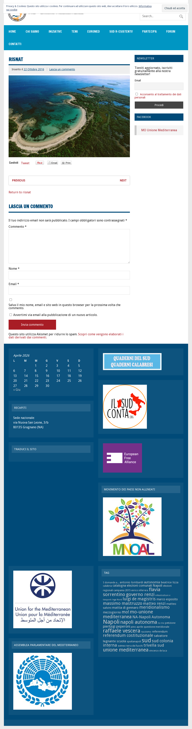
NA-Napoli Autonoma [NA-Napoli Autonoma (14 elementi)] (151, 617)
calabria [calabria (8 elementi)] (107, 585)
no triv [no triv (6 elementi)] (161, 623)
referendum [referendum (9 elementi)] (160, 631)
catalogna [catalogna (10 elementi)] (119, 585)
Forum (170, 31)
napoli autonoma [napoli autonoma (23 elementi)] (138, 622)
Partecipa (149, 31)
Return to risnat (20, 192)
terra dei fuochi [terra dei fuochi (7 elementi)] (134, 645)
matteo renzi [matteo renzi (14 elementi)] (154, 603)
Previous (18, 180)
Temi (74, 31)
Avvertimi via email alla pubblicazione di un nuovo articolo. (55, 315)
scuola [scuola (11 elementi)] (121, 641)
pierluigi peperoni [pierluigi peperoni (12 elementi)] (116, 626)
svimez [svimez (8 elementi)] (122, 645)
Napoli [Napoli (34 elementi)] (111, 621)
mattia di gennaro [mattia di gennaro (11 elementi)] (125, 607)
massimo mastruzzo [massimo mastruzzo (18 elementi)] (122, 603)
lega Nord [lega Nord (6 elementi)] (117, 599)
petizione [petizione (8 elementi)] (170, 622)
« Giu (17, 390)
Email (14, 284)
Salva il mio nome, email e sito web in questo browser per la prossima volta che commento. (65, 306)
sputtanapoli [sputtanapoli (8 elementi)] (134, 641)
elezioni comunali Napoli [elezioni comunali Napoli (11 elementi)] (144, 585)
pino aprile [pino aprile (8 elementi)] (137, 626)
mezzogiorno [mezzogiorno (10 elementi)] (112, 612)
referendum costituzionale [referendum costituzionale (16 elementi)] (128, 635)
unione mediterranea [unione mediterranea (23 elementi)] (125, 650)
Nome (14, 268)
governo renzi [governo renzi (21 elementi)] (140, 594)
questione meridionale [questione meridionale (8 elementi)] (156, 626)
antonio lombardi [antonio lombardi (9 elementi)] (131, 582)
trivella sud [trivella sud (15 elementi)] (154, 645)
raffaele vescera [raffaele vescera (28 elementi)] (121, 631)
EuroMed (93, 31)
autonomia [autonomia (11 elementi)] (152, 582)
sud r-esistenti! (121, 31)
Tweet (25, 163)
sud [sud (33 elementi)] (146, 640)
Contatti (15, 44)
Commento (18, 226)
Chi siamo (32, 31)
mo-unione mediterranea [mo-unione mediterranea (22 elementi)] (128, 614)
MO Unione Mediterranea (159, 130)
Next (123, 180)
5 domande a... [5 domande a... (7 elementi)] (111, 582)
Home (12, 31)
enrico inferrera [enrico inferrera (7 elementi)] (139, 590)
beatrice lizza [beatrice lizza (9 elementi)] (169, 582)
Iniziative (55, 31)
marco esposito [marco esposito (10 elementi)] (167, 599)
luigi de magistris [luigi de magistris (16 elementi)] (139, 599)
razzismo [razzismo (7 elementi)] (146, 631)
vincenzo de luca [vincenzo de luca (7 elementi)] (158, 650)
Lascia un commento (62, 69)
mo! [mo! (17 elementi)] (125, 611)
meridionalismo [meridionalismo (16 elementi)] (154, 607)
